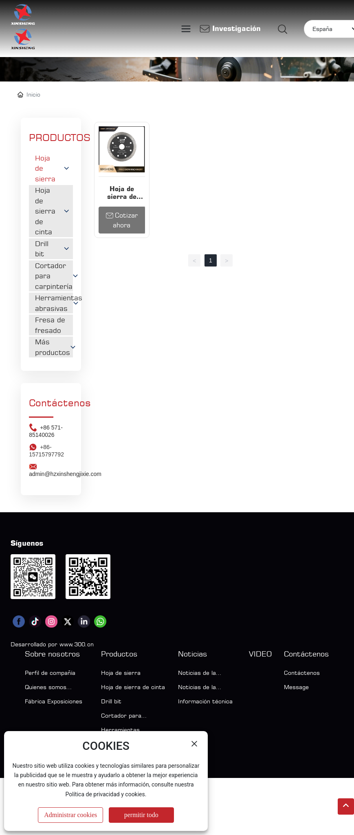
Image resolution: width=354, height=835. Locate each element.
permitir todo (141, 814)
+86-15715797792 (46, 508)
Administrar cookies (70, 814)
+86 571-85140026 (46, 488)
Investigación (236, 28)
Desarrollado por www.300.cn (52, 701)
